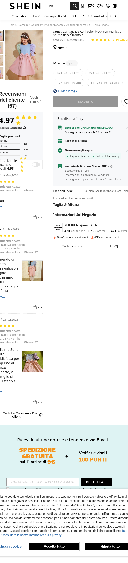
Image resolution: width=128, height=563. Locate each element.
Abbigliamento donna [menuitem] (96, 16)
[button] (58, 6)
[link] (90, 5)
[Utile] (34, 217)
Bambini (24, 24)
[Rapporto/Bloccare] (40, 217)
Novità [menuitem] (36, 16)
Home (12, 24)
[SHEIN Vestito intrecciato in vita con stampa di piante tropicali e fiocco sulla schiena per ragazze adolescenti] (108, 463)
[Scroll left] (110, 16)
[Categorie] (19, 16)
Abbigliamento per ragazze (47, 24)
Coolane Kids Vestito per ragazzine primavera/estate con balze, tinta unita (86, 477)
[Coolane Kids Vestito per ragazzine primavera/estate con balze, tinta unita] (86, 463)
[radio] (68, 72)
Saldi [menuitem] (75, 16)
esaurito (85, 101)
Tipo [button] (72, 63)
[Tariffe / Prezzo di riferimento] (66, 48)
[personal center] (82, 6)
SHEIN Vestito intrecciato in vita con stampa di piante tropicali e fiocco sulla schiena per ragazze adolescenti (108, 481)
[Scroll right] (115, 16)
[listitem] (20, 473)
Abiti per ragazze (76, 24)
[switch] (36, 164)
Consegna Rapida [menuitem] (56, 16)
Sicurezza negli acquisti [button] (79, 150)
